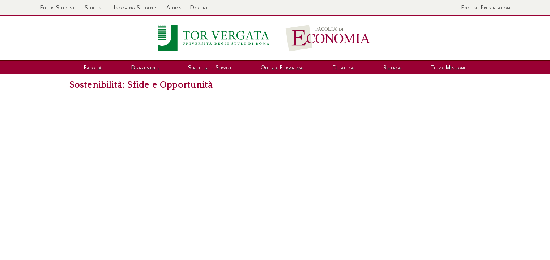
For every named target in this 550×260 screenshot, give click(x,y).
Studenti (95, 7)
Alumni (174, 7)
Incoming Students (135, 7)
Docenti (199, 7)
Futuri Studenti (58, 7)
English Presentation (485, 7)
